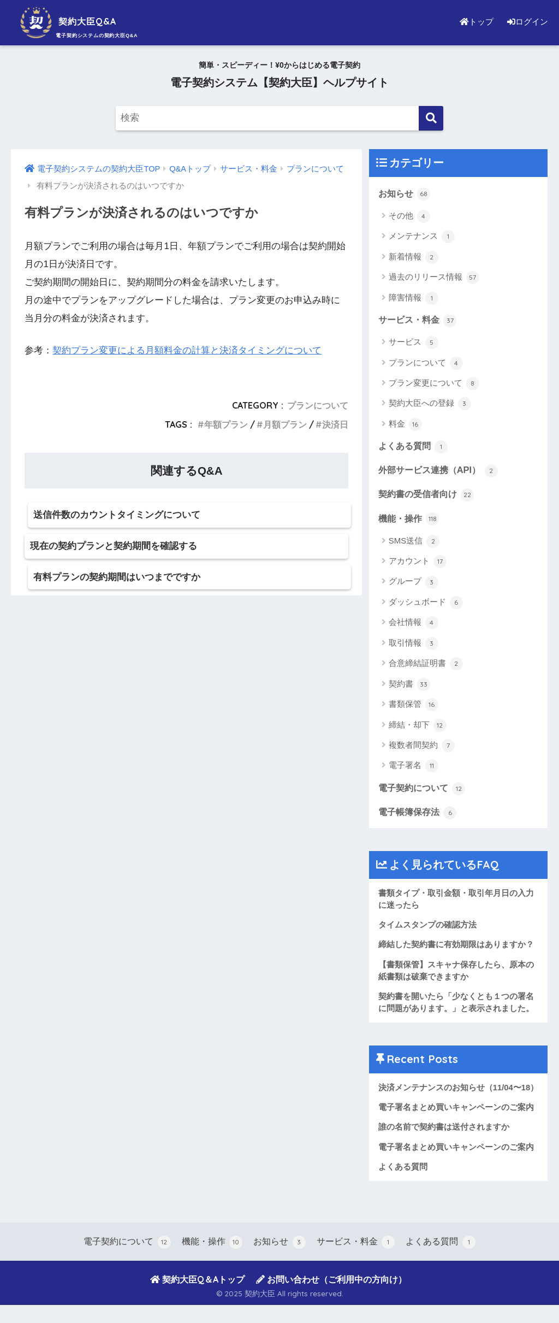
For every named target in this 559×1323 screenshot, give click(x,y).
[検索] (431, 118)
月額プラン (285, 424)
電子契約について (424, 789)
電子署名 (413, 768)
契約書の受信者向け (428, 496)
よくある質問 (414, 446)
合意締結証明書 (426, 665)
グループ (413, 583)
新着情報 (413, 257)
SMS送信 (414, 543)
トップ (474, 21)
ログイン (526, 21)
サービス (413, 343)
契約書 (409, 686)
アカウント (418, 563)
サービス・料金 (419, 320)
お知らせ (405, 193)
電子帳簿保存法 (419, 814)
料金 (405, 425)
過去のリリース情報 (434, 278)
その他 (409, 216)
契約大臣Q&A (78, 21)
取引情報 (413, 645)
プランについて (317, 405)
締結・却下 (418, 727)
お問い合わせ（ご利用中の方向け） (331, 1297)
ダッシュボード (426, 604)
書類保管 (413, 706)
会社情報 (413, 624)
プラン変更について (434, 384)
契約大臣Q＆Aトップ (197, 1297)
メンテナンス (422, 237)
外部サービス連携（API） (441, 471)
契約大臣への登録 (430, 404)
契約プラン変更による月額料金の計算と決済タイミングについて (187, 350)
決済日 (335, 424)
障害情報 (413, 298)
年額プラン (226, 424)
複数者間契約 (422, 747)
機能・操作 (410, 520)
